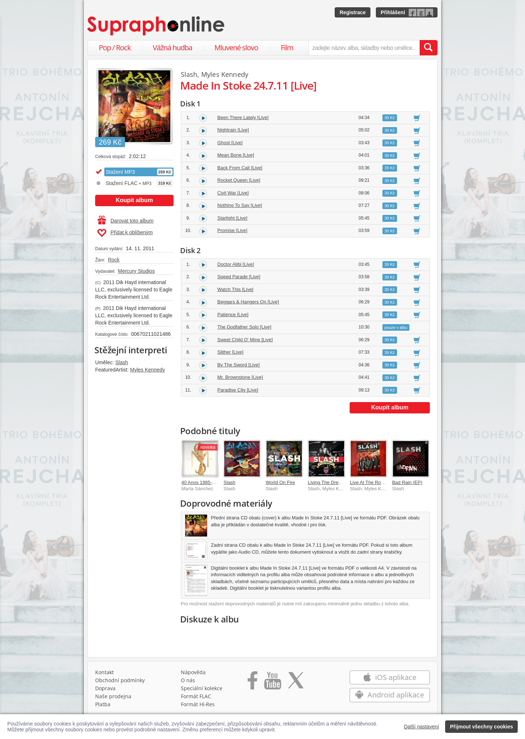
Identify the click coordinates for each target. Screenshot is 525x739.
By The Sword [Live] (238, 364)
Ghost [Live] (229, 142)
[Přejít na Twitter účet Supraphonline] (296, 682)
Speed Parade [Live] (238, 276)
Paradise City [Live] (237, 390)
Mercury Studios (136, 271)
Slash (121, 362)
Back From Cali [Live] (239, 167)
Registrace (352, 12)
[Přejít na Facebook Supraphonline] (252, 682)
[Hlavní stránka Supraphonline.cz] (156, 26)
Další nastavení (421, 727)
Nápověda (193, 672)
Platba (102, 704)
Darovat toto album (125, 220)
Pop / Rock (115, 47)
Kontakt (104, 672)
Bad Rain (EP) (407, 482)
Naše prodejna (113, 696)
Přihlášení (393, 12)
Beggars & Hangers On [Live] (248, 301)
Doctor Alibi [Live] (235, 264)
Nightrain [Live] (233, 130)
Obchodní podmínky (120, 680)
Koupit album (134, 200)
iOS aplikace (389, 677)
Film (287, 47)
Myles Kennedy (147, 370)
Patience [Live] (232, 314)
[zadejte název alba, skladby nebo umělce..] (364, 47)
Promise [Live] (232, 230)
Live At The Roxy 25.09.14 (377, 482)
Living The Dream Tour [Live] (338, 482)
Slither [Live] (230, 352)
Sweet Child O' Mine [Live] (245, 339)
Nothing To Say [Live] (239, 205)
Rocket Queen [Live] (238, 180)
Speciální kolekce (201, 688)
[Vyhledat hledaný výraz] (428, 47)
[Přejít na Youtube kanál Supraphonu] (272, 682)
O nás (188, 680)
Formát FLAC (196, 696)
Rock (114, 260)
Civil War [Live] (233, 193)
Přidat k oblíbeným (125, 233)
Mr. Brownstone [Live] (240, 377)
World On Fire (280, 482)
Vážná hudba (172, 47)
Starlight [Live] (232, 218)
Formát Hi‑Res (198, 704)
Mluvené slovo (236, 47)
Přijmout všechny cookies (481, 727)
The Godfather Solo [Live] (244, 327)
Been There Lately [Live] (243, 117)
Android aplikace (389, 695)
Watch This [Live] (235, 289)
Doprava (105, 688)
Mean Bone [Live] (235, 155)
